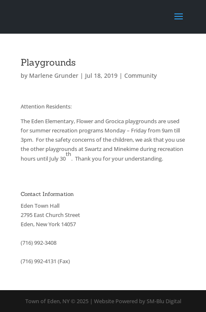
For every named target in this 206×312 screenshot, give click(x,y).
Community (140, 75)
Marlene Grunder (53, 75)
